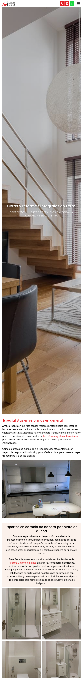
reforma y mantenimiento (22, 562)
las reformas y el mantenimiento (60, 436)
